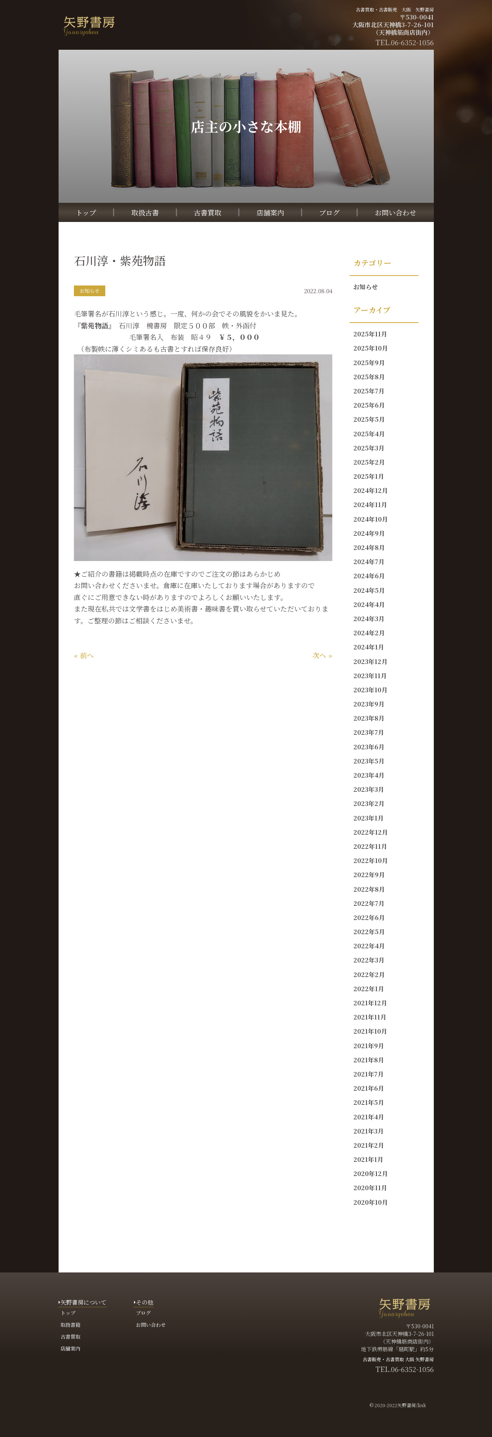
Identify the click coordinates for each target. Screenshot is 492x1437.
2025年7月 (368, 391)
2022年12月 (370, 832)
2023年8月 (368, 718)
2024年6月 (369, 575)
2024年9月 (369, 533)
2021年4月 (368, 1116)
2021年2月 (368, 1145)
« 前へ (84, 655)
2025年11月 (370, 333)
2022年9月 (369, 874)
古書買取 (207, 212)
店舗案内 (270, 212)
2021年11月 (369, 1017)
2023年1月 (368, 818)
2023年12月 (370, 661)
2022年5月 (369, 931)
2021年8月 (368, 1059)
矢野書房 (406, 1405)
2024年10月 (370, 519)
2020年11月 (370, 1187)
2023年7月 (368, 732)
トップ (86, 212)
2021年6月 (368, 1088)
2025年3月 (368, 448)
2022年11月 (370, 846)
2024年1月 (368, 647)
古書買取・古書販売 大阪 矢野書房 (395, 9)
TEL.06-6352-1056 (405, 1369)
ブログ (329, 212)
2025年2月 (369, 462)
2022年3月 (368, 960)
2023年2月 (368, 803)
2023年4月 (368, 775)
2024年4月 (369, 604)
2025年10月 (370, 348)
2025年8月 (369, 376)
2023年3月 (368, 789)
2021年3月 (368, 1131)
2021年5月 (368, 1102)
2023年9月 (368, 704)
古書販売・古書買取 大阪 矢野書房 (398, 1359)
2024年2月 (369, 632)
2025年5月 (369, 419)
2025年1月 (368, 476)
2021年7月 (368, 1074)
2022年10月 (370, 860)
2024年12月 (370, 490)
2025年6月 (369, 405)
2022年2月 (369, 974)
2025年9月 (369, 362)
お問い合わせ (395, 212)
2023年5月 (368, 761)
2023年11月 (370, 675)
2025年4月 (369, 433)
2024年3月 (368, 618)
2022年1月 (368, 988)
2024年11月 (370, 504)
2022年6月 (369, 917)
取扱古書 (145, 212)
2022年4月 (369, 945)
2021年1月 (368, 1159)
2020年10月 (370, 1202)
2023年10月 (370, 689)
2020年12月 (370, 1173)
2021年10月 (370, 1031)
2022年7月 (368, 903)
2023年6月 (368, 746)
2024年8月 (369, 547)
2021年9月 (368, 1045)
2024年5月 (369, 590)
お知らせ (365, 286)
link (421, 1405)
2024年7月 (368, 561)
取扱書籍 (70, 1324)
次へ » (322, 655)
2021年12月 (370, 1002)
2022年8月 (369, 889)
